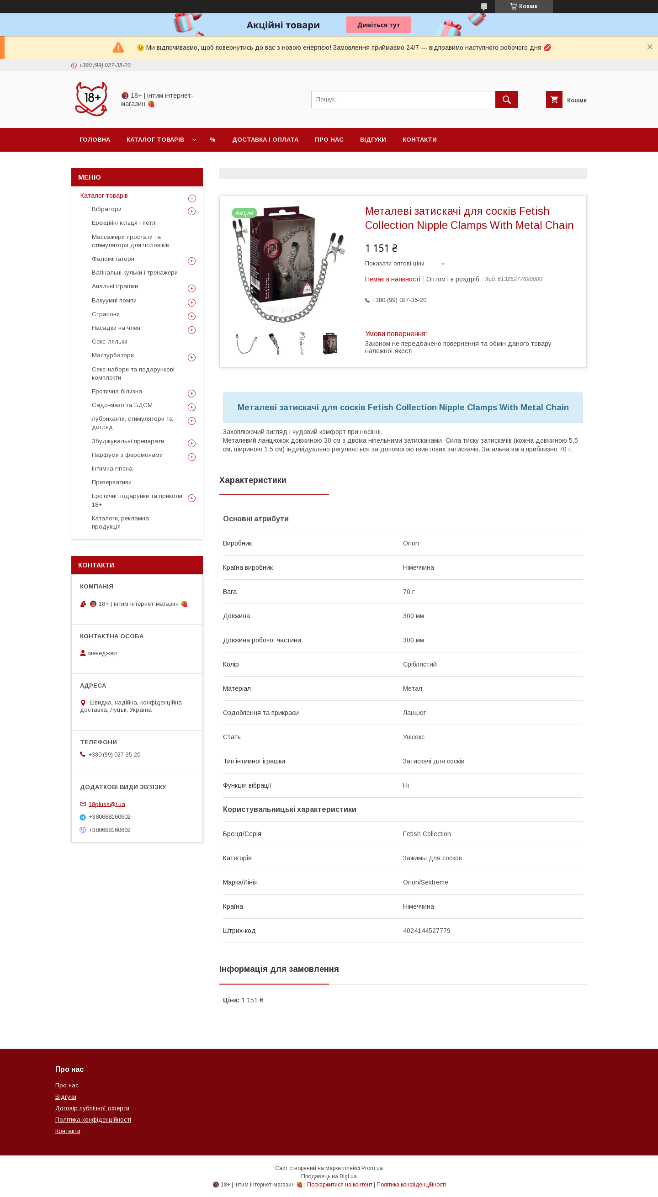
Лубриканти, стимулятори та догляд (132, 422)
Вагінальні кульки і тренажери (135, 272)
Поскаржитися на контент (339, 1184)
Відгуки (373, 139)
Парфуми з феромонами (127, 454)
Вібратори (107, 209)
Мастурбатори (113, 355)
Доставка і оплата (265, 139)
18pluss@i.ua (107, 803)
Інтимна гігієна (112, 468)
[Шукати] (506, 99)
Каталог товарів (155, 139)
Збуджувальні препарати (128, 441)
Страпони (106, 314)
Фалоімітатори (113, 258)
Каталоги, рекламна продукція (120, 522)
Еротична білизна (117, 391)
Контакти (420, 139)
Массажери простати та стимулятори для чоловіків (130, 241)
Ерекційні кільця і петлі (124, 222)
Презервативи (112, 482)
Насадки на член (116, 327)
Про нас (329, 139)
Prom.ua (372, 1168)
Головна (95, 139)
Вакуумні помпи (114, 300)
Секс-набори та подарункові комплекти (133, 373)
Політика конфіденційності (93, 1119)
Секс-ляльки (109, 341)
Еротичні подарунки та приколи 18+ (137, 500)
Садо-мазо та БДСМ (122, 405)
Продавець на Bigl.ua (329, 1176)
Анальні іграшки (115, 286)
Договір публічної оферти (92, 1108)
